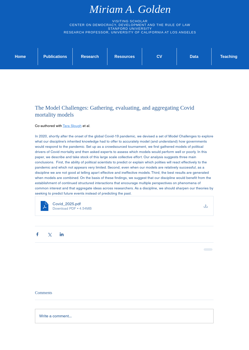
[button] (124, 56)
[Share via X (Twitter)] (49, 234)
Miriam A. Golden (130, 9)
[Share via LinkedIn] (61, 234)
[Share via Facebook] (37, 234)
